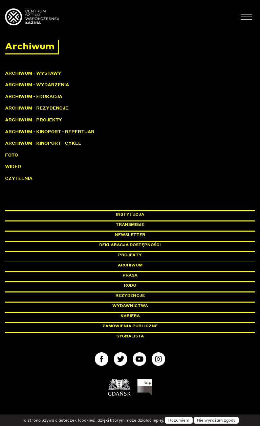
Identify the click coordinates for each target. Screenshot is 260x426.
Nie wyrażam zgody (216, 420)
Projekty (130, 255)
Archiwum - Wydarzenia (37, 84)
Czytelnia (18, 178)
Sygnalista (130, 336)
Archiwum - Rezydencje (36, 108)
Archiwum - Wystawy (33, 73)
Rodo (130, 285)
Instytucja (130, 214)
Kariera (130, 315)
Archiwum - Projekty (33, 119)
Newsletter (130, 234)
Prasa (130, 275)
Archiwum (130, 265)
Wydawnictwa (130, 305)
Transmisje (159, 224)
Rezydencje (130, 295)
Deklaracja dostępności (130, 244)
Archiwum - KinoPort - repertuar (49, 131)
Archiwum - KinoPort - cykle (43, 143)
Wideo (13, 166)
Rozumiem (178, 420)
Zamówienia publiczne (145, 326)
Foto (11, 155)
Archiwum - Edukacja (33, 96)
